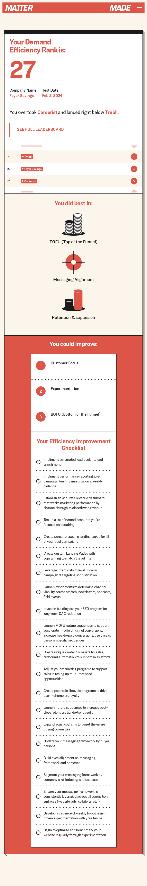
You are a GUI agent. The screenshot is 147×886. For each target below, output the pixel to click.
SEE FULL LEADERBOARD (40, 129)
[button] (139, 7)
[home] (68, 7)
